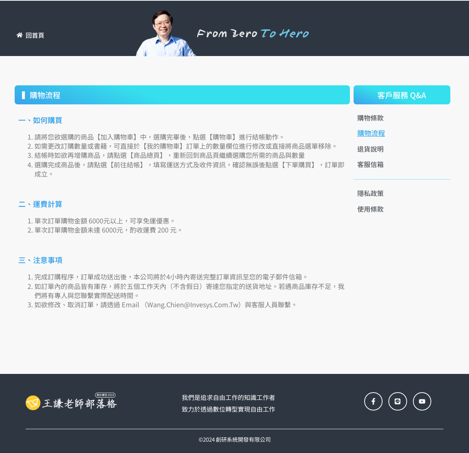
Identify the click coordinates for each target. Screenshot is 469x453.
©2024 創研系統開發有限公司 (235, 439)
